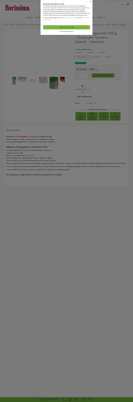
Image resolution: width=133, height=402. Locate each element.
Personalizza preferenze (66, 31)
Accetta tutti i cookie (66, 27)
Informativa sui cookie (69, 18)
